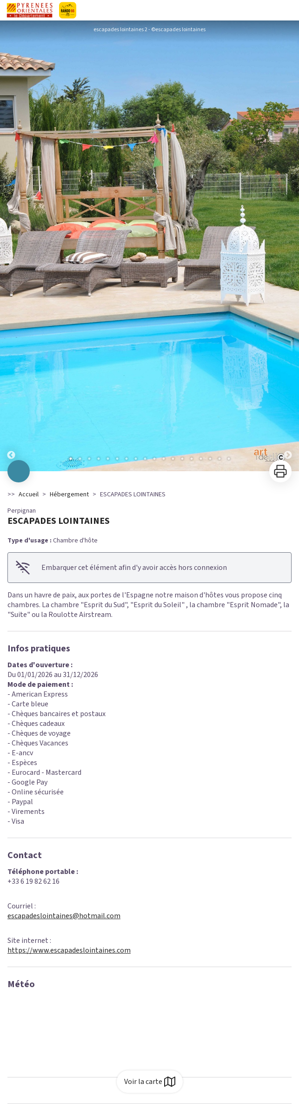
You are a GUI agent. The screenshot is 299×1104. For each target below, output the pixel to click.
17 (219, 458)
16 (210, 458)
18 (228, 458)
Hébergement (69, 494)
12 (173, 458)
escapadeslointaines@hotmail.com (63, 916)
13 (182, 458)
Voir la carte (149, 1081)
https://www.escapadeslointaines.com (69, 950)
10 (154, 458)
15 (201, 458)
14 (191, 458)
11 (163, 458)
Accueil (29, 494)
